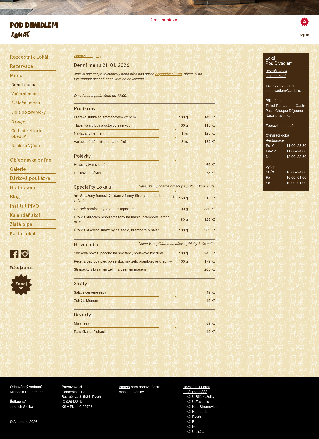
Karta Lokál (22, 233)
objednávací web (168, 74)
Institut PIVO (24, 206)
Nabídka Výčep (25, 145)
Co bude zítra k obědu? (26, 133)
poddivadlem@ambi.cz (284, 91)
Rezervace (21, 66)
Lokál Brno (191, 422)
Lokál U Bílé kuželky (198, 397)
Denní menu (23, 84)
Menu (16, 75)
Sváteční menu (25, 102)
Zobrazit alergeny (87, 56)
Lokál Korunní (194, 427)
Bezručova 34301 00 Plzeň (276, 73)
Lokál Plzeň (192, 417)
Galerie (18, 169)
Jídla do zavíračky (28, 111)
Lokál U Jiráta (193, 432)
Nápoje (18, 121)
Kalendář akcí (25, 215)
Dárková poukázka (30, 178)
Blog (15, 196)
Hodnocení (22, 187)
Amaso (124, 387)
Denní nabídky (163, 19)
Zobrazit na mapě (280, 126)
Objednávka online (30, 160)
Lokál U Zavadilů (196, 402)
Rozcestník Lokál (29, 57)
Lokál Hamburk (195, 412)
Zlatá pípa (21, 224)
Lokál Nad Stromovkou (201, 407)
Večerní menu (25, 93)
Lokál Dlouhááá (195, 392)
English (303, 35)
